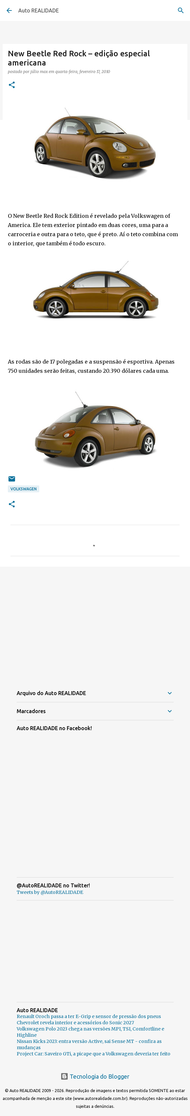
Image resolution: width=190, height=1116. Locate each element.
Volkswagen (23, 489)
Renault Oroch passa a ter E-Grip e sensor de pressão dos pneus (89, 1016)
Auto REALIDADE (38, 10)
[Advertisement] (95, 622)
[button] (12, 85)
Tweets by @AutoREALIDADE (50, 892)
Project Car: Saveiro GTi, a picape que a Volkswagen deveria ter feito (93, 1054)
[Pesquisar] (181, 10)
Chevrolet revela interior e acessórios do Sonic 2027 (75, 1023)
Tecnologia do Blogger (95, 1076)
